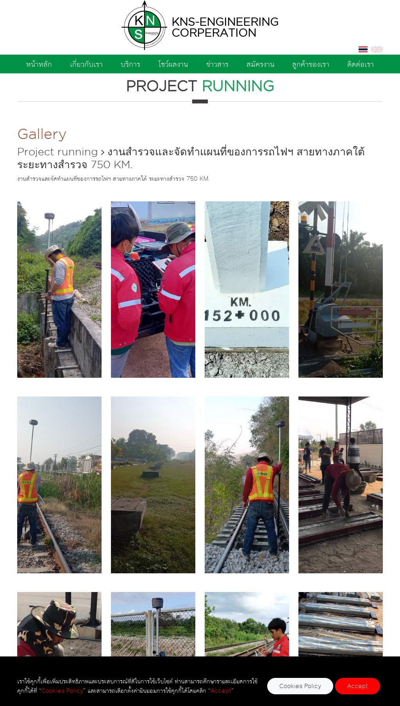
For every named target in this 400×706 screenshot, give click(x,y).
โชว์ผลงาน (173, 64)
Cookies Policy (300, 685)
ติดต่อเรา (360, 64)
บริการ (130, 64)
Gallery (42, 134)
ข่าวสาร (217, 64)
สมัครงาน (260, 64)
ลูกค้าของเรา (310, 64)
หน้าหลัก (39, 64)
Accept (357, 685)
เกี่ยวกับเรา (86, 64)
